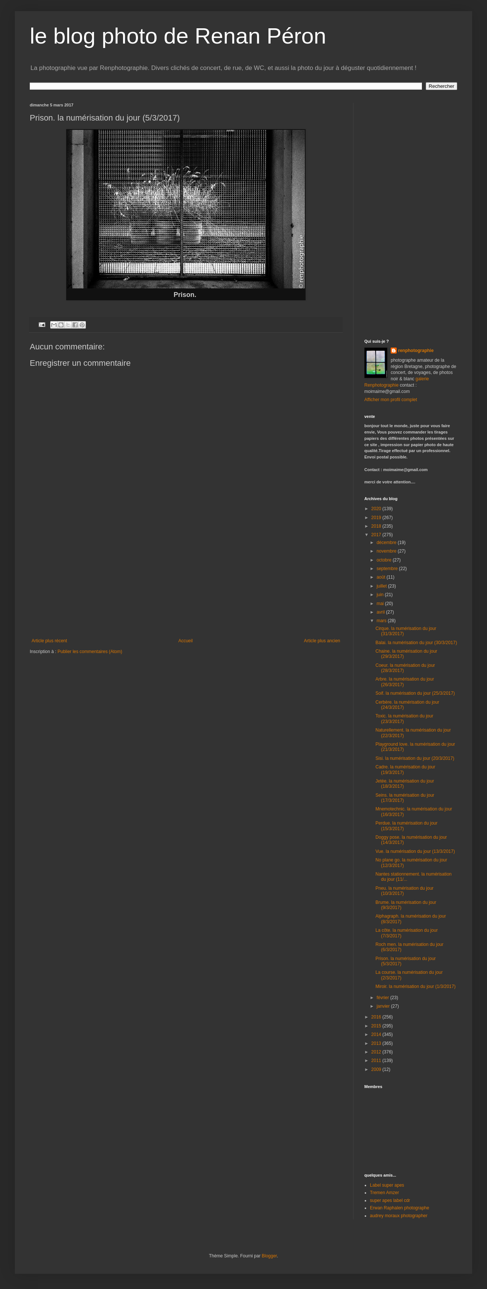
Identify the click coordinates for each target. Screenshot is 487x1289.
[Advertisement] (186, 582)
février (383, 997)
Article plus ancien (322, 640)
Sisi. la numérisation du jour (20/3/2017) (414, 758)
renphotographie (415, 350)
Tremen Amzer (384, 1192)
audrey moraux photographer (399, 1215)
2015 (377, 1026)
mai (381, 603)
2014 (377, 1034)
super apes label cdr (390, 1200)
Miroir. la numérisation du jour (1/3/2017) (415, 986)
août (382, 577)
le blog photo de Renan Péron (178, 35)
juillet (382, 586)
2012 (377, 1052)
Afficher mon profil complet (390, 399)
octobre (385, 560)
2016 (377, 1017)
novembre (387, 551)
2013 (377, 1043)
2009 (377, 1069)
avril (381, 612)
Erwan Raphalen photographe (399, 1207)
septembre (388, 568)
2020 (377, 508)
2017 (377, 534)
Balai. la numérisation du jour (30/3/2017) (416, 642)
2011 (377, 1060)
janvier (384, 1006)
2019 (377, 517)
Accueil (185, 640)
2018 (377, 526)
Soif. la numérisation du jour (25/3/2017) (415, 693)
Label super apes (387, 1185)
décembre (387, 542)
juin (381, 594)
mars (382, 620)
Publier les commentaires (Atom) (90, 651)
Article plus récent (49, 640)
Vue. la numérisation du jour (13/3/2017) (415, 851)
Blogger (269, 1255)
